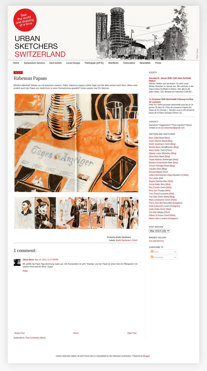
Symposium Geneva (34, 63)
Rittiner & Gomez (156, 215)
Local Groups (73, 63)
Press (158, 63)
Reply (25, 271)
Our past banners (156, 241)
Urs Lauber (153, 178)
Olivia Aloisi (28, 260)
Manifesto (114, 63)
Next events (55, 63)
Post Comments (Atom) (35, 338)
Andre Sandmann (123, 240)
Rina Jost (153, 190)
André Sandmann (156, 144)
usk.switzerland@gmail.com (172, 128)
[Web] (167, 138)
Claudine (153, 169)
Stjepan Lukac (155, 153)
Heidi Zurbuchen (156, 206)
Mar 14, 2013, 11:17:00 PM (46, 260)
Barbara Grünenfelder (158, 163)
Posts (155, 252)
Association (129, 63)
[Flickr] (169, 150)
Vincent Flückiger (156, 166)
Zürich (134, 240)
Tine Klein (153, 197)
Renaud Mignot (155, 172)
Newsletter (145, 63)
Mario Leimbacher (156, 200)
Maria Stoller (154, 150)
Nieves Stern (154, 218)
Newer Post (20, 333)
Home (16, 63)
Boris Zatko (154, 138)
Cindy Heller (154, 209)
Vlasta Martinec (155, 159)
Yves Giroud (154, 194)
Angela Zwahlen (156, 181)
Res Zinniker (154, 187)
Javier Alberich (155, 141)
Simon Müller (154, 184)
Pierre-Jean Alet (156, 203)
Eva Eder (153, 212)
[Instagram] (177, 203)
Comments (157, 257)
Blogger (146, 356)
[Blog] (170, 141)
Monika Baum (155, 147)
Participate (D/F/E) (94, 63)
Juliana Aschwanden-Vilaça (161, 175)
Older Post (131, 333)
